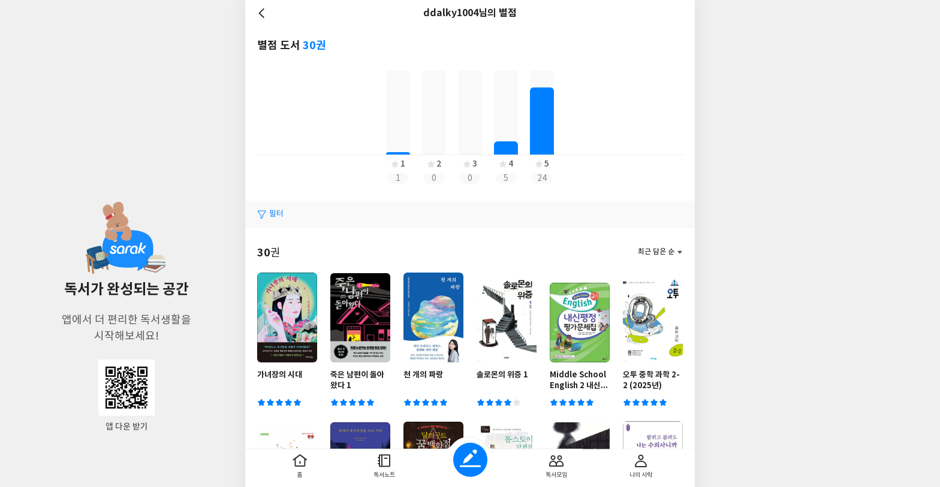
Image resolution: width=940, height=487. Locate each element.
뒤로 (263, 13)
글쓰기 (470, 460)
